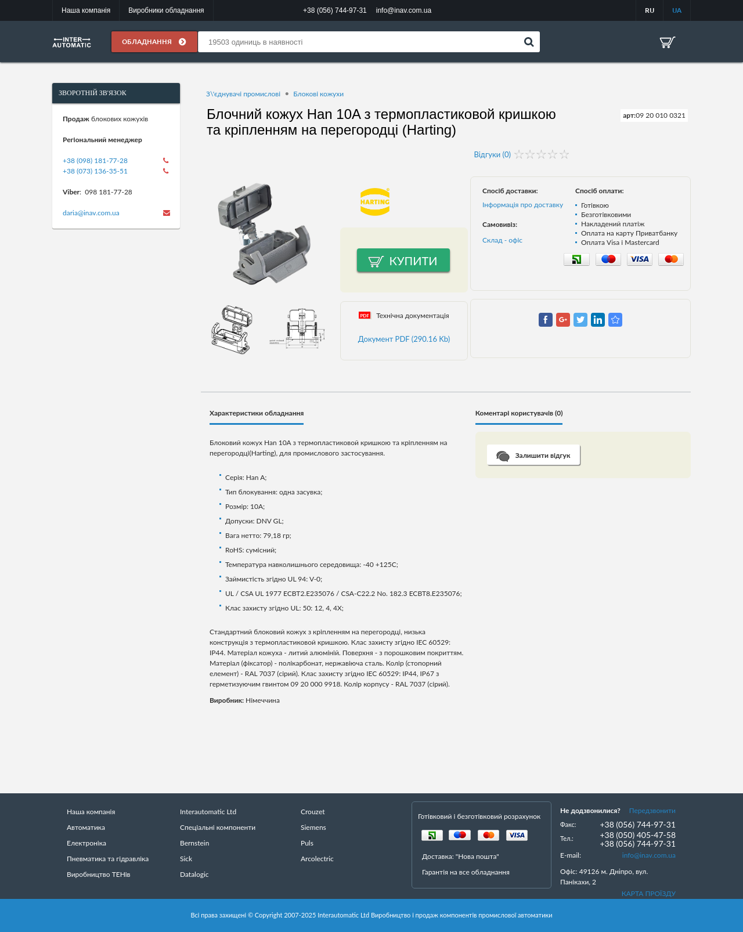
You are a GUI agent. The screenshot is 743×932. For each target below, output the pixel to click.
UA (676, 10)
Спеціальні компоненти (217, 827)
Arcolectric (317, 858)
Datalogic (194, 874)
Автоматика (86, 827)
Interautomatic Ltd (208, 811)
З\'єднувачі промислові (243, 93)
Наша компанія (86, 10)
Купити (413, 261)
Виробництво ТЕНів (99, 874)
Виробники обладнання (166, 10)
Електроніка (86, 843)
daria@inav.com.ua (91, 212)
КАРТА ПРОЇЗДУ (649, 893)
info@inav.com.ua (649, 855)
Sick (186, 858)
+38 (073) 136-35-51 (95, 171)
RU (649, 10)
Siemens (313, 827)
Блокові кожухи (318, 93)
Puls (307, 843)
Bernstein (194, 843)
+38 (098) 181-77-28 (95, 160)
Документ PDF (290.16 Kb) (404, 339)
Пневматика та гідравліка (108, 858)
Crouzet (313, 811)
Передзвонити (652, 810)
